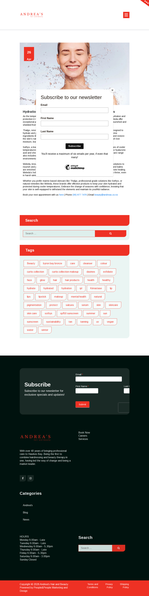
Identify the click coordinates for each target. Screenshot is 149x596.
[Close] (112, 90)
